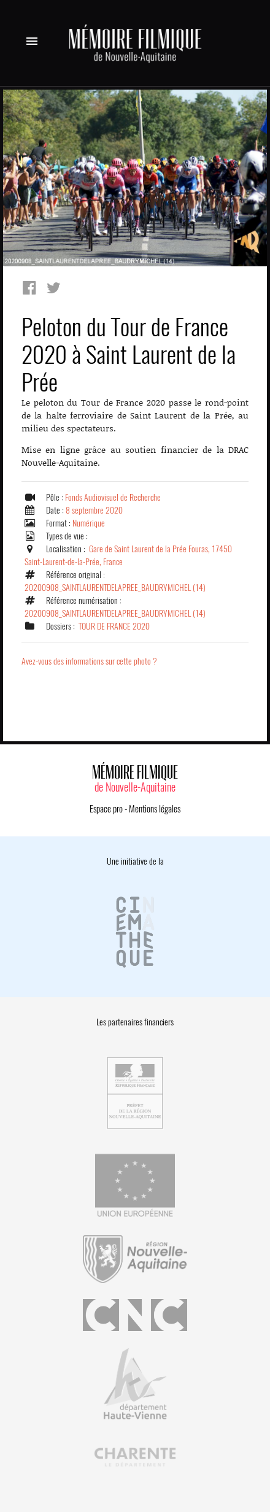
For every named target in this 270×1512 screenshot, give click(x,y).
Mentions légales (154, 809)
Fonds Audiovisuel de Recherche (113, 497)
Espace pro (106, 809)
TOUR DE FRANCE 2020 (114, 626)
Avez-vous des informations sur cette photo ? (89, 661)
